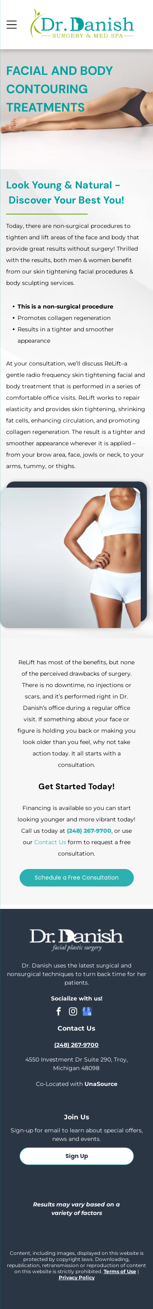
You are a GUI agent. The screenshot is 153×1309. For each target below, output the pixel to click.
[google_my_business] (87, 1012)
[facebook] (59, 1012)
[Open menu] (12, 25)
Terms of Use (120, 1271)
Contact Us (50, 842)
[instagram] (73, 1012)
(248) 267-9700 (89, 830)
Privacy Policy (77, 1277)
